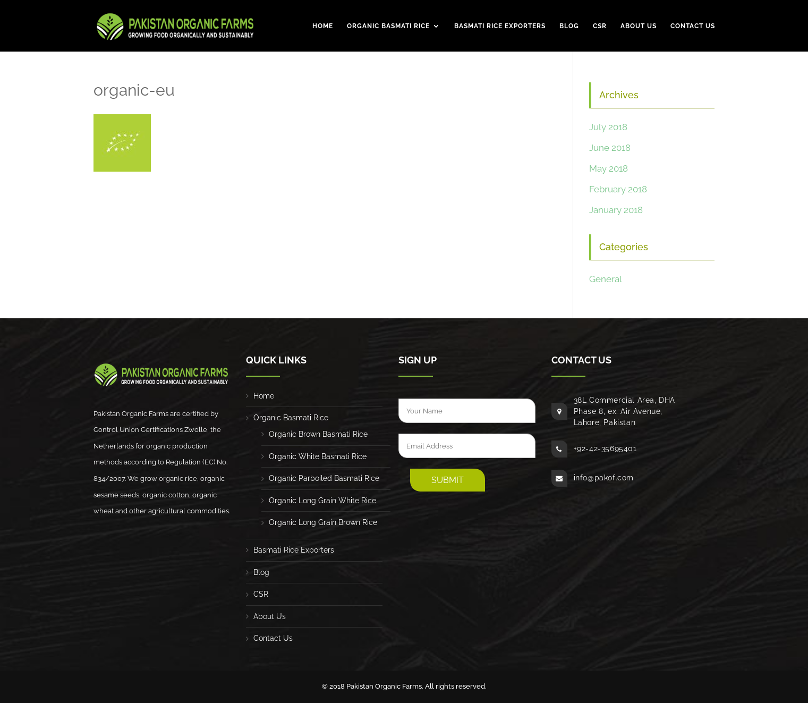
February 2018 (618, 189)
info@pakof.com (604, 477)
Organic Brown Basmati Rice (318, 434)
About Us (638, 26)
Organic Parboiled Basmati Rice (324, 478)
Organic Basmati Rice (388, 26)
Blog (569, 26)
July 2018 (608, 127)
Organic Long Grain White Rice (322, 500)
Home (322, 26)
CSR (600, 26)
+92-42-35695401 (605, 448)
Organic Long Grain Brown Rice (323, 522)
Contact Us (692, 26)
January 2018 (616, 210)
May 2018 (608, 168)
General (605, 279)
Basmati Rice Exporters (500, 26)
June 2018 (610, 147)
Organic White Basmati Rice (318, 456)
